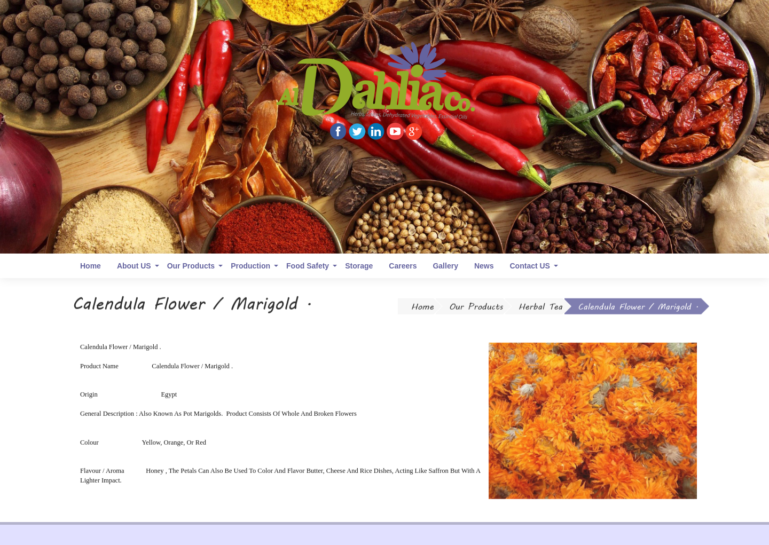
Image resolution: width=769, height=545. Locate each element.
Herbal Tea (540, 308)
